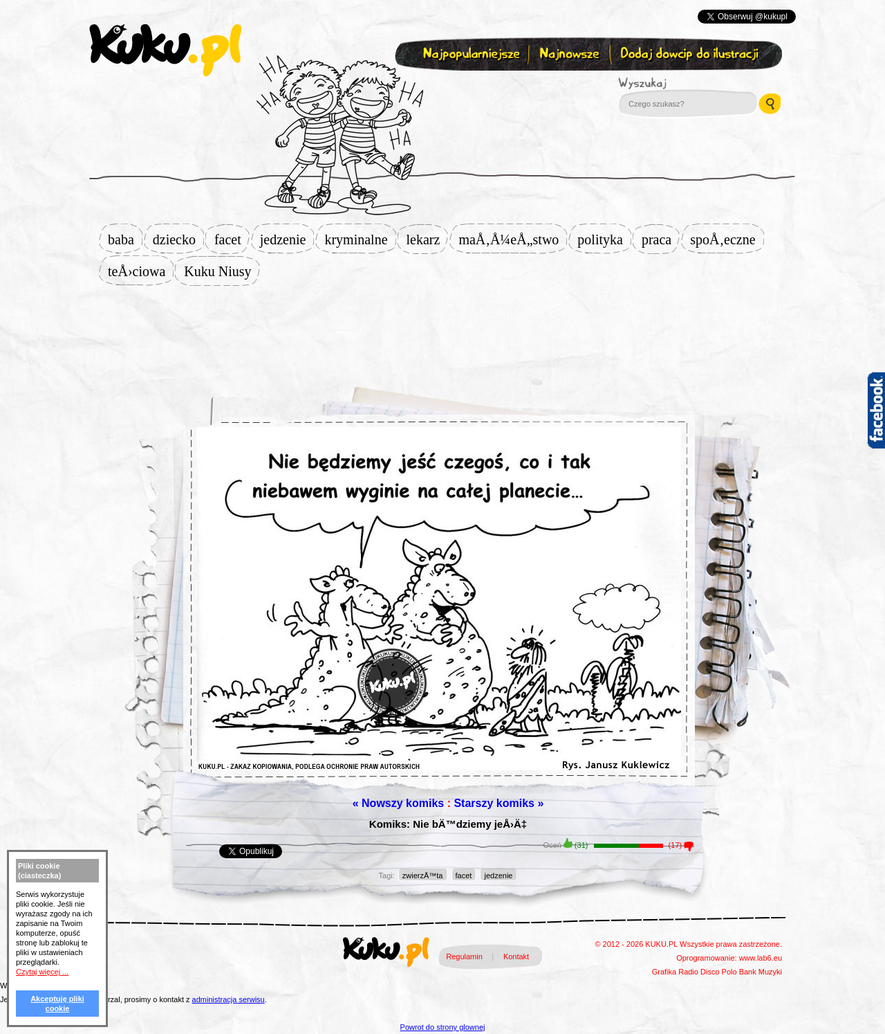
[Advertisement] (442, 330)
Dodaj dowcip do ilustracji (690, 54)
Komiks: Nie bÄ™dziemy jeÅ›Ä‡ (448, 824)
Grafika (664, 972)
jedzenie (287, 239)
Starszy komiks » (498, 803)
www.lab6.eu (760, 958)
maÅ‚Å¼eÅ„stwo (513, 239)
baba (125, 239)
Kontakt (516, 956)
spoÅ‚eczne (726, 239)
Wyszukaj (680, 83)
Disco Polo (718, 972)
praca (660, 239)
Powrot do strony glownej (442, 1027)
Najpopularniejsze (469, 54)
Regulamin (464, 956)
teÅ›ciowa (140, 271)
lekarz (427, 239)
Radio (688, 972)
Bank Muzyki (760, 972)
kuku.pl (165, 50)
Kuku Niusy (221, 271)
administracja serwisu (228, 999)
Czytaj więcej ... (42, 972)
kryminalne (360, 239)
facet (232, 239)
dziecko (178, 239)
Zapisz (439, 87)
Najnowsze (570, 54)
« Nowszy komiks (399, 803)
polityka (604, 239)
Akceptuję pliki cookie (57, 1004)
